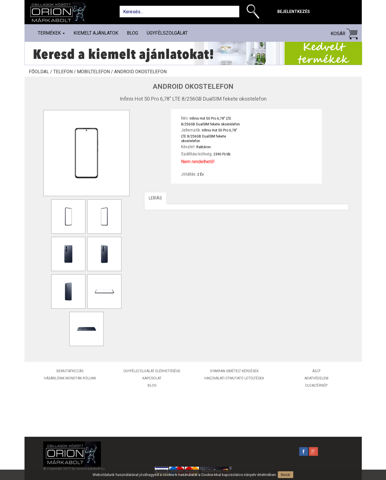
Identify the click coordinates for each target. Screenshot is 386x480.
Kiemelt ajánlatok (96, 33)
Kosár (344, 33)
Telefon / (65, 71)
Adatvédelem (316, 378)
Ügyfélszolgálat (167, 33)
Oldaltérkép (316, 385)
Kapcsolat (151, 378)
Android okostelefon (140, 71)
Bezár (285, 475)
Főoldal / (41, 71)
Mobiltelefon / (95, 71)
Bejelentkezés (293, 11)
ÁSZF (316, 371)
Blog (132, 33)
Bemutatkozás (70, 371)
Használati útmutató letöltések (234, 378)
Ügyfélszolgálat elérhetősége (151, 371)
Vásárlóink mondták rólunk (70, 378)
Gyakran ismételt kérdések (234, 371)
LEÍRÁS (155, 198)
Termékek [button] (51, 33)
